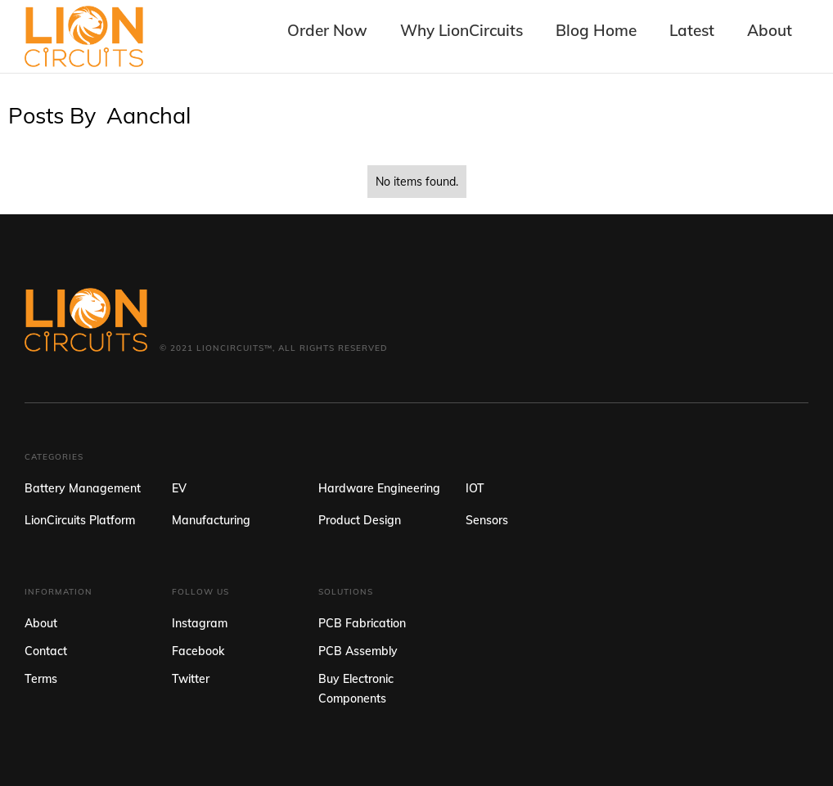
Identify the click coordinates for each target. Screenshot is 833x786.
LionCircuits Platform (80, 520)
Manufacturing (211, 520)
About (41, 623)
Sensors (487, 520)
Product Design (359, 520)
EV (179, 488)
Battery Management (83, 488)
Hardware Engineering (379, 488)
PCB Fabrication (362, 623)
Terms (41, 678)
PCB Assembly (358, 651)
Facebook (198, 651)
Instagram (199, 623)
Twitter (190, 678)
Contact (46, 651)
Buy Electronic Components (356, 688)
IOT (475, 488)
